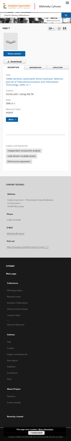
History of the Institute (17, 309)
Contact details (14, 402)
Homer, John (12, 94)
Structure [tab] (58, 67)
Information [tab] (35, 67)
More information (46, 429)
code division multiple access (22, 156)
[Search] (66, 15)
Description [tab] (13, 67)
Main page (11, 273)
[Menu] (67, 2)
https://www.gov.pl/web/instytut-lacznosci (28, 247)
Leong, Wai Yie (27, 94)
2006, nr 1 (10, 103)
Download (13, 62)
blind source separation (19, 161)
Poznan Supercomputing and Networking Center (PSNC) (35, 436)
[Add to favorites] (59, 28)
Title (9, 342)
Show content (14, 53)
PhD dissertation (14, 290)
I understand (36, 433)
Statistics (11, 396)
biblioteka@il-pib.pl (15, 233)
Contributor (12, 372)
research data (13, 315)
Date (9, 379)
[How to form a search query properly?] (65, 20)
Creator (10, 348)
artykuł (9, 112)
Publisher (11, 366)
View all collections (15, 324)
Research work (14, 296)
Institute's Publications (17, 302)
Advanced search (53, 20)
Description (12, 360)
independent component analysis (24, 150)
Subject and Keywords (17, 354)
